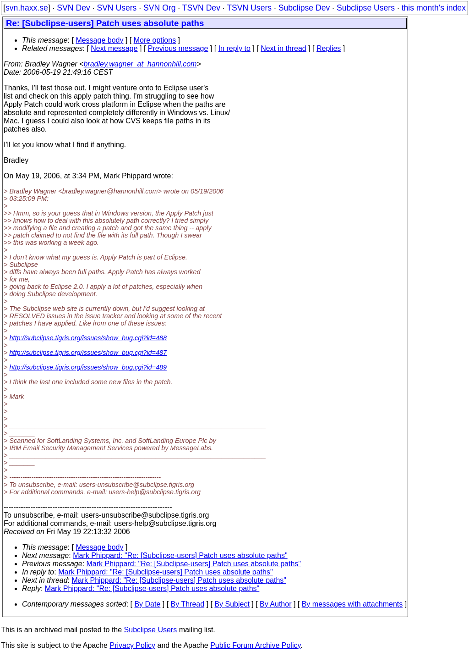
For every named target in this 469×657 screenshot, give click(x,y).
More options (155, 40)
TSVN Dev (201, 7)
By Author (275, 604)
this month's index (434, 7)
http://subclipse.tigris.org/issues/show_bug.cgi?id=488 (88, 338)
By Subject (231, 604)
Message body (99, 40)
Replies (328, 48)
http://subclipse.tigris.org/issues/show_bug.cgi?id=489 (88, 367)
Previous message (178, 48)
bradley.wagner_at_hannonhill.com (139, 64)
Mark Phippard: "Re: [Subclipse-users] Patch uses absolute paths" (180, 555)
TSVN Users (249, 7)
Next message (114, 48)
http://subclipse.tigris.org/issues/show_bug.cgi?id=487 (88, 352)
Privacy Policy (132, 645)
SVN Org (159, 7)
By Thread (188, 604)
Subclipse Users (366, 7)
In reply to (234, 48)
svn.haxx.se (26, 7)
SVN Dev (73, 7)
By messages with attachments (352, 604)
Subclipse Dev (304, 7)
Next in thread (283, 48)
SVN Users (116, 7)
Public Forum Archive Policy (255, 645)
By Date (147, 604)
